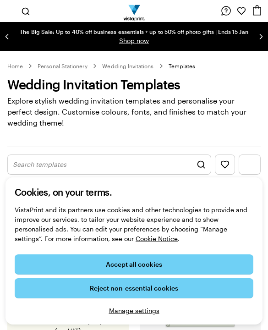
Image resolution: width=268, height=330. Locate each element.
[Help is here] (226, 11)
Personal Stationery (63, 66)
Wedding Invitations (127, 66)
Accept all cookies (134, 264)
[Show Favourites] (225, 164)
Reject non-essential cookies (134, 288)
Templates (182, 66)
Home (15, 66)
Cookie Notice (157, 238)
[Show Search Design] (109, 164)
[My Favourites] (241, 11)
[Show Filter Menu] (250, 164)
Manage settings (134, 310)
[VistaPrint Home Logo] (134, 11)
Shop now (134, 40)
